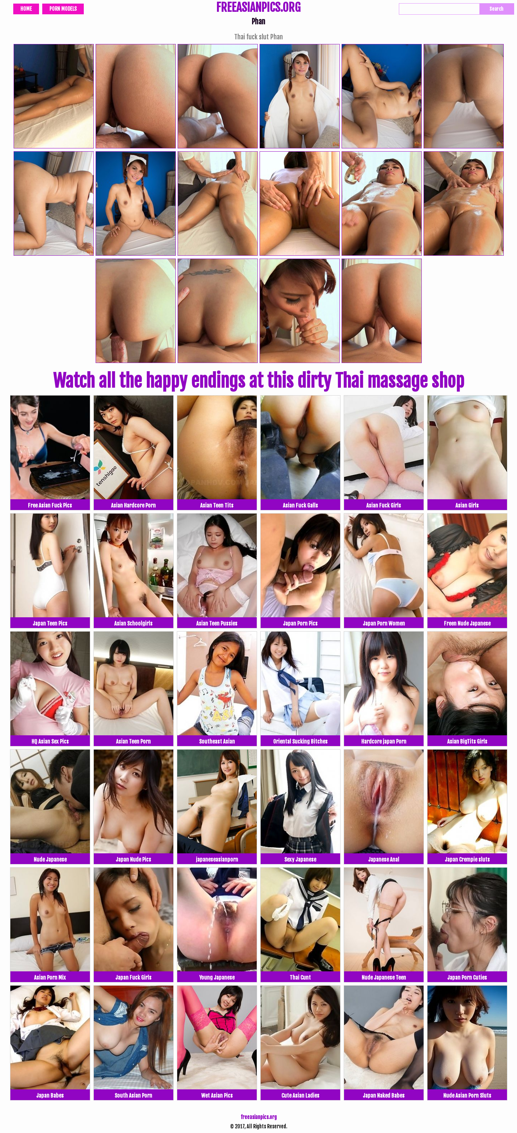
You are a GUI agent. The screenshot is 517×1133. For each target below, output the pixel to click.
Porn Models (63, 9)
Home (26, 9)
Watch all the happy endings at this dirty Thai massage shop (258, 381)
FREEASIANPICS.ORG (258, 8)
